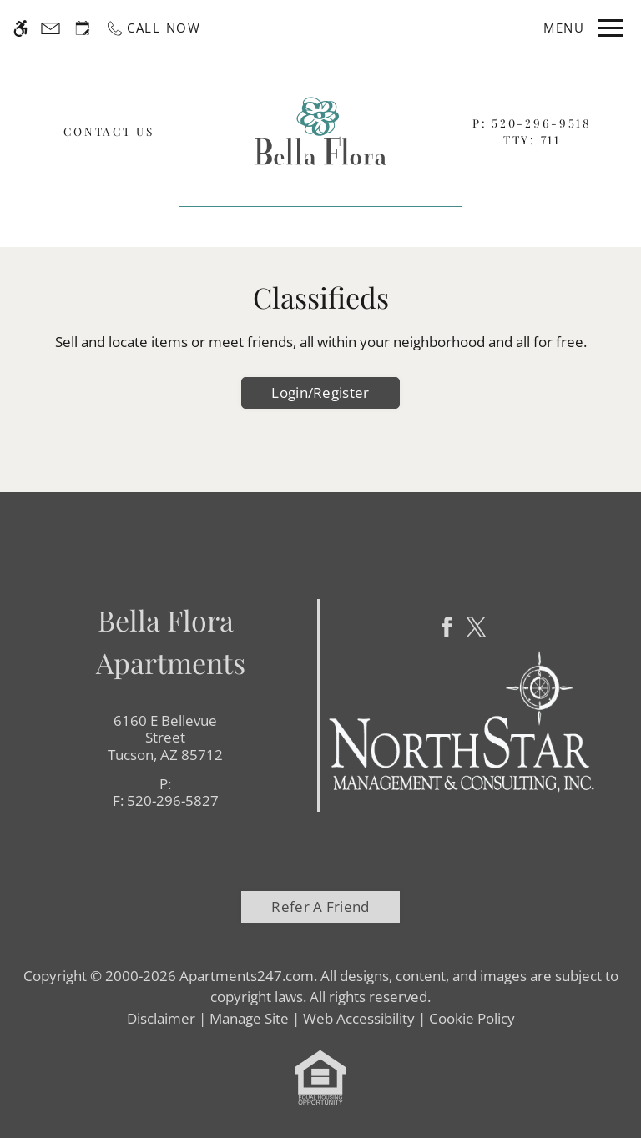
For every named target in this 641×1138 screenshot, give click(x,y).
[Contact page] (50, 28)
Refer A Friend (320, 906)
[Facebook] (447, 627)
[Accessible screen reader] (20, 28)
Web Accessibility (359, 1018)
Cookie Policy (472, 1018)
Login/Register (320, 392)
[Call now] (153, 28)
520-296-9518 (542, 122)
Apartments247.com (246, 975)
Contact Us (108, 130)
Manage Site (249, 1018)
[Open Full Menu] (580, 28)
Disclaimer (161, 1018)
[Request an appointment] (82, 28)
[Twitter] (476, 627)
